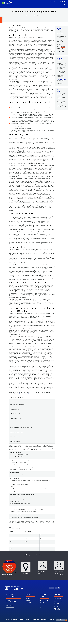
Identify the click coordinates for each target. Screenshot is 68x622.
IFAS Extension (53, 1)
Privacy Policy (48, 619)
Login (64, 4)
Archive (29, 619)
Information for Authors (57, 599)
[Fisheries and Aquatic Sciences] (9, 566)
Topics (31, 7)
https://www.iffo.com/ (24, 393)
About (14, 7)
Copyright (28, 604)
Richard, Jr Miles (60, 48)
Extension (42, 607)
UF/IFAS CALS (43, 604)
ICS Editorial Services (57, 604)
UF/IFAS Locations (44, 600)
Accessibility (29, 602)
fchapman (63, 46)
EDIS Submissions (58, 601)
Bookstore (28, 600)
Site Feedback (9, 605)
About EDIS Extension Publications (57, 608)
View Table (12, 525)
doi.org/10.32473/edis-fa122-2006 (61, 37)
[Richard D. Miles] (42, 565)
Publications (59, 7)
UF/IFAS (42, 602)
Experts (23, 7)
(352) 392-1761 (10, 607)
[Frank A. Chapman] (59, 565)
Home (6, 7)
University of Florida (61, 1)
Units (39, 7)
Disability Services (38, 619)
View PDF (61, 52)
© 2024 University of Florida (11, 619)
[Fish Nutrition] (25, 567)
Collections (48, 7)
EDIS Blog (28, 598)
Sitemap (22, 619)
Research (42, 606)
